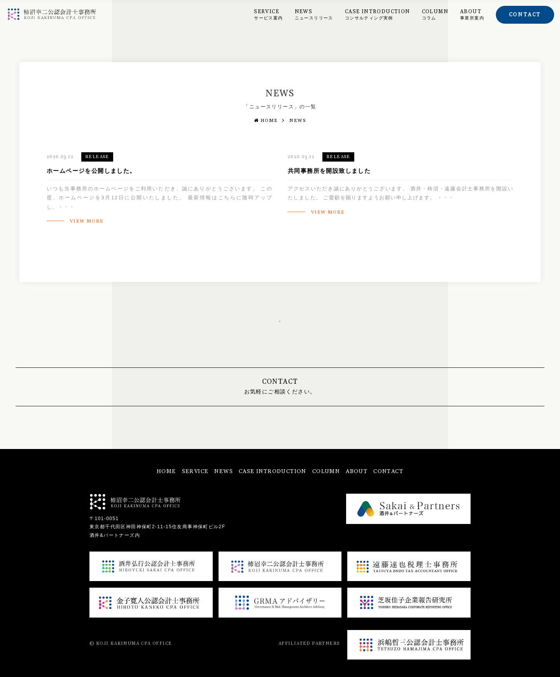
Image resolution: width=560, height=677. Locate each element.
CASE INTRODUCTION (377, 15)
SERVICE (268, 15)
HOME (266, 121)
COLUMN (435, 15)
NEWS (314, 15)
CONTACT (388, 471)
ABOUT (472, 15)
